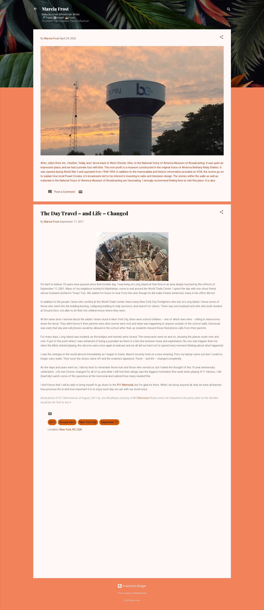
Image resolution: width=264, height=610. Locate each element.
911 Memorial (125, 385)
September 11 (109, 422)
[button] (221, 37)
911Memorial (141, 398)
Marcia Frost (55, 9)
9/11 (52, 422)
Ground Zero (67, 422)
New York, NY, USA (71, 429)
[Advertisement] (132, 544)
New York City (88, 422)
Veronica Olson (139, 593)
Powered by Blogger (132, 586)
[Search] (229, 9)
